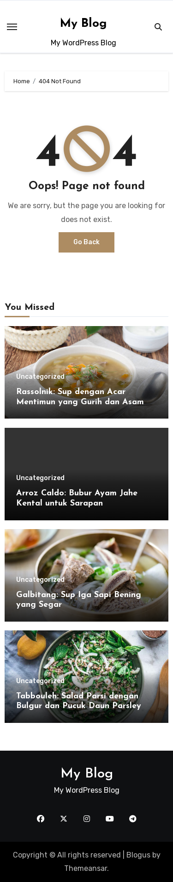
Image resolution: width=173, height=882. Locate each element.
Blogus (138, 855)
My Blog (83, 24)
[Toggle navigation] (12, 26)
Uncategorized (40, 377)
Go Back (86, 242)
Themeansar (85, 868)
